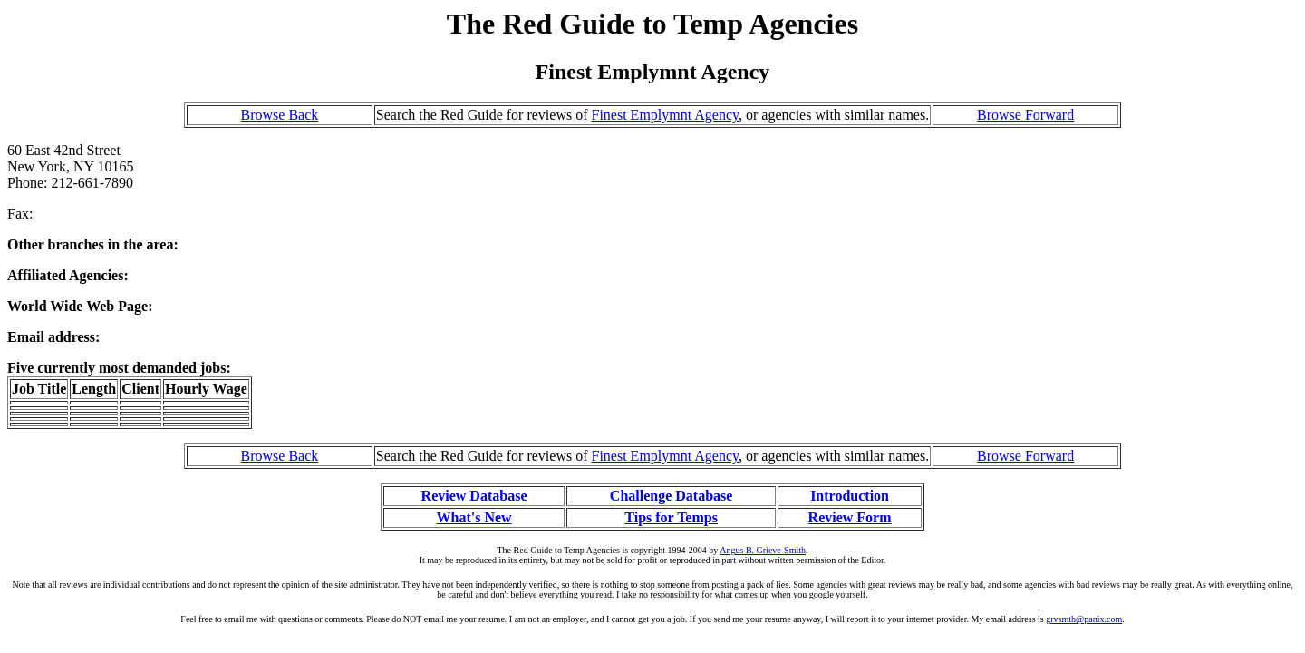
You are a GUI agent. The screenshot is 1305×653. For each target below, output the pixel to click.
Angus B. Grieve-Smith (763, 550)
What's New (473, 517)
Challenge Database (671, 495)
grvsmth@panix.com (1084, 619)
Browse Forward (1025, 114)
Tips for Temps (671, 517)
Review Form (850, 517)
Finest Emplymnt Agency (666, 114)
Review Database (474, 495)
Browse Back (280, 114)
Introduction (849, 495)
